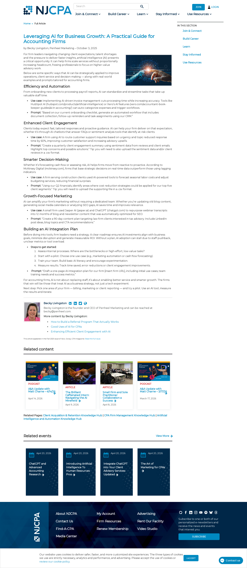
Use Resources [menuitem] (192, 62)
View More (162, 435)
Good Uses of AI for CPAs (66, 326)
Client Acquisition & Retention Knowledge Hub (72, 415)
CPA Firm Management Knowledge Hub (129, 415)
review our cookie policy (54, 561)
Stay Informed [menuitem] (192, 54)
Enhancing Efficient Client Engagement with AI (81, 331)
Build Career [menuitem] (191, 38)
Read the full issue (92, 339)
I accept (191, 558)
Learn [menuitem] (186, 46)
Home (27, 23)
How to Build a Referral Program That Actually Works (85, 321)
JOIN (198, 7)
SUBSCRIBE (199, 536)
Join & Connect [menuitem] (192, 30)
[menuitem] (88, 14)
